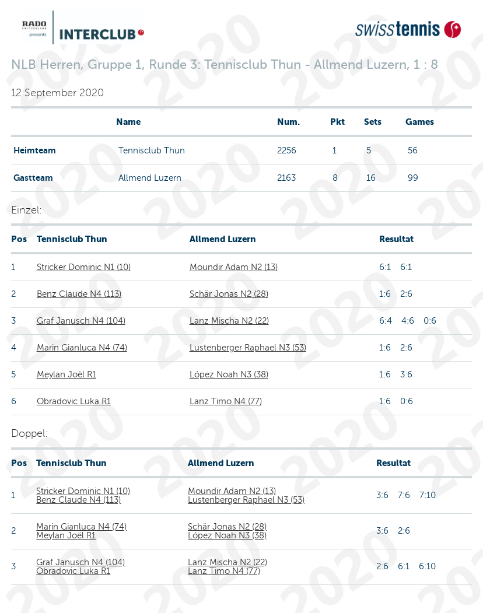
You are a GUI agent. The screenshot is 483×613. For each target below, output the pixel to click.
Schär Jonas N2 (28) (229, 294)
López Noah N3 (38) (229, 374)
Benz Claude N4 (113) (79, 294)
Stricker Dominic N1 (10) (84, 267)
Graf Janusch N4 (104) (81, 320)
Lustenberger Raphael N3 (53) (248, 347)
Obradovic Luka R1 (74, 401)
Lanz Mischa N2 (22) (229, 320)
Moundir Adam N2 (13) (234, 267)
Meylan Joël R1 (66, 374)
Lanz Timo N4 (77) (226, 401)
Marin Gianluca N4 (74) (82, 347)
